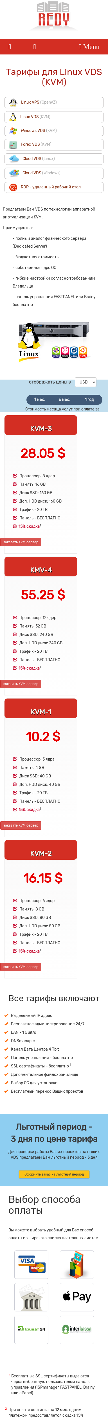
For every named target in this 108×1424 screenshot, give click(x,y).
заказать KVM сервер (20, 542)
